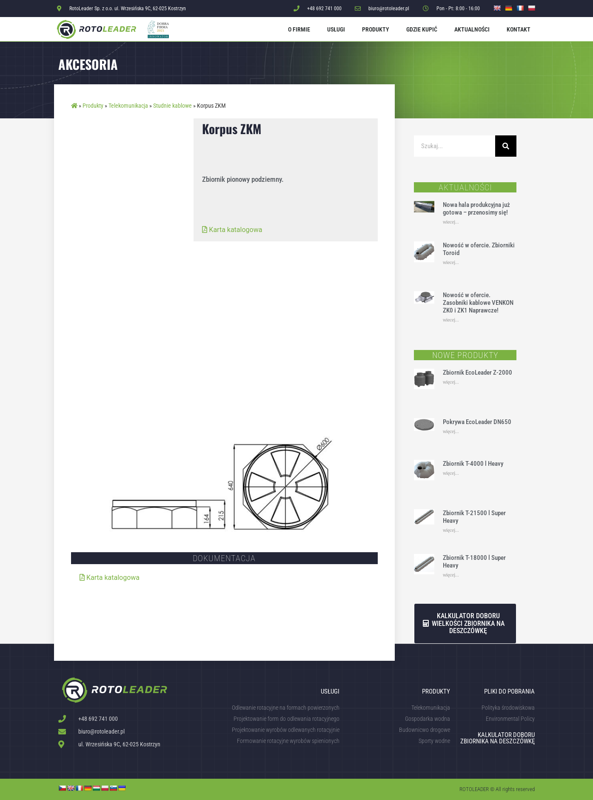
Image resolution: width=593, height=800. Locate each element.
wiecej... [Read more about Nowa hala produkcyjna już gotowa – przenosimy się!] (451, 222)
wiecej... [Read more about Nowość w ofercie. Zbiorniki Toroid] (451, 262)
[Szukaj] (505, 146)
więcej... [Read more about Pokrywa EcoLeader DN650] (451, 431)
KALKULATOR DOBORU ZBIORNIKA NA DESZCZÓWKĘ (497, 738)
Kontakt (518, 29)
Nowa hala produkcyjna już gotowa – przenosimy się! (476, 208)
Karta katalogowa (232, 230)
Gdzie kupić (421, 29)
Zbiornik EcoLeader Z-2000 (477, 372)
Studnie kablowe (172, 105)
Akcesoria (88, 64)
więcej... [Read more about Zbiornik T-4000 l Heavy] (451, 473)
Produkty (375, 29)
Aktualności (472, 29)
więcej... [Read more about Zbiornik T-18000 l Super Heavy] (451, 575)
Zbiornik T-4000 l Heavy (473, 463)
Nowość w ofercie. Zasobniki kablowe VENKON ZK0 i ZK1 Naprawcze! (478, 302)
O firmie (299, 29)
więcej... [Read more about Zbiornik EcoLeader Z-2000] (451, 382)
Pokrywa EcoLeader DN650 (477, 422)
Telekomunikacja (128, 105)
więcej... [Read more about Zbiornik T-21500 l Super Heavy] (451, 530)
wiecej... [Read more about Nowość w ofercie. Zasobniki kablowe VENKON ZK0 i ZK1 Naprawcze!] (451, 320)
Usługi (336, 29)
